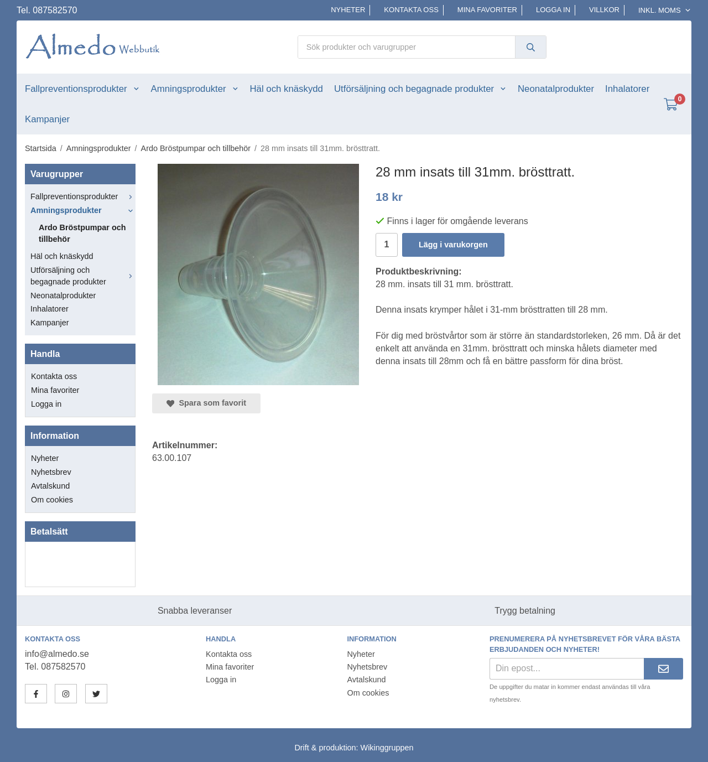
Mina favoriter (487, 10)
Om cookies (52, 499)
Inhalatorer (627, 89)
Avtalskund (50, 485)
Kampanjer (47, 119)
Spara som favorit (206, 402)
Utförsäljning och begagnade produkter (420, 89)
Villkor (604, 10)
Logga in (553, 10)
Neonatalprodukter (556, 89)
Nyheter (348, 10)
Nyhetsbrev (51, 472)
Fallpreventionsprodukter (82, 89)
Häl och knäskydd (285, 89)
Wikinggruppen (387, 747)
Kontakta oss (411, 10)
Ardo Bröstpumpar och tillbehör (82, 233)
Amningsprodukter (195, 89)
